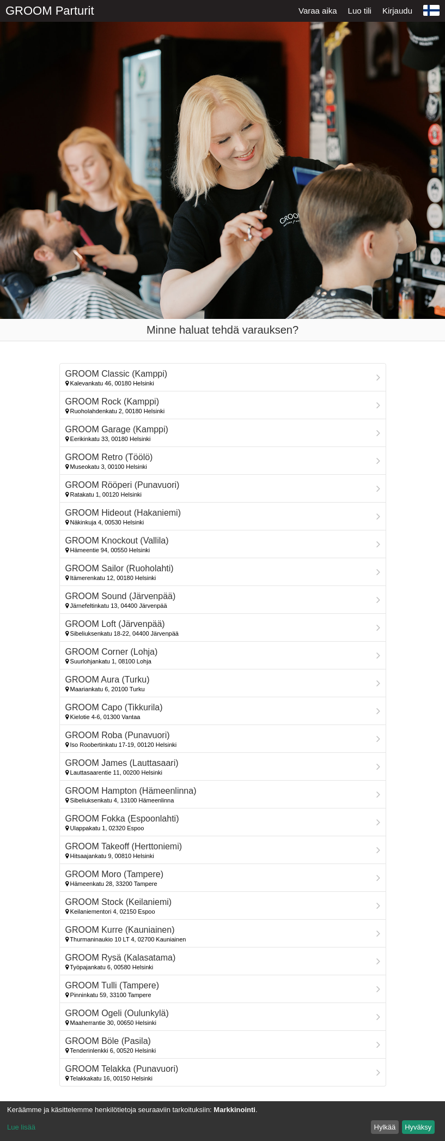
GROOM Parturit (49, 10)
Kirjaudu (397, 10)
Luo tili (359, 10)
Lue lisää (21, 1127)
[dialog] (222, 1121)
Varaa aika (317, 10)
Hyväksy (418, 1127)
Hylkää (385, 1127)
